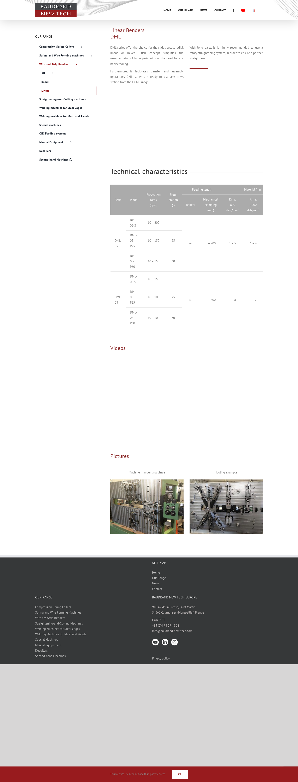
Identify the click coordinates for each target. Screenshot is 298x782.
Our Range (159, 578)
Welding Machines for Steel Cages (57, 629)
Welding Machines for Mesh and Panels (60, 634)
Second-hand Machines (50, 656)
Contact (157, 589)
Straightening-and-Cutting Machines (59, 623)
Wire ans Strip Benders (50, 618)
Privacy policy (161, 658)
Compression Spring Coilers (53, 607)
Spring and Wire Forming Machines (58, 612)
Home (156, 572)
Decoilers (41, 650)
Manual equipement (48, 645)
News (155, 583)
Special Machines (46, 639)
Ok (180, 774)
